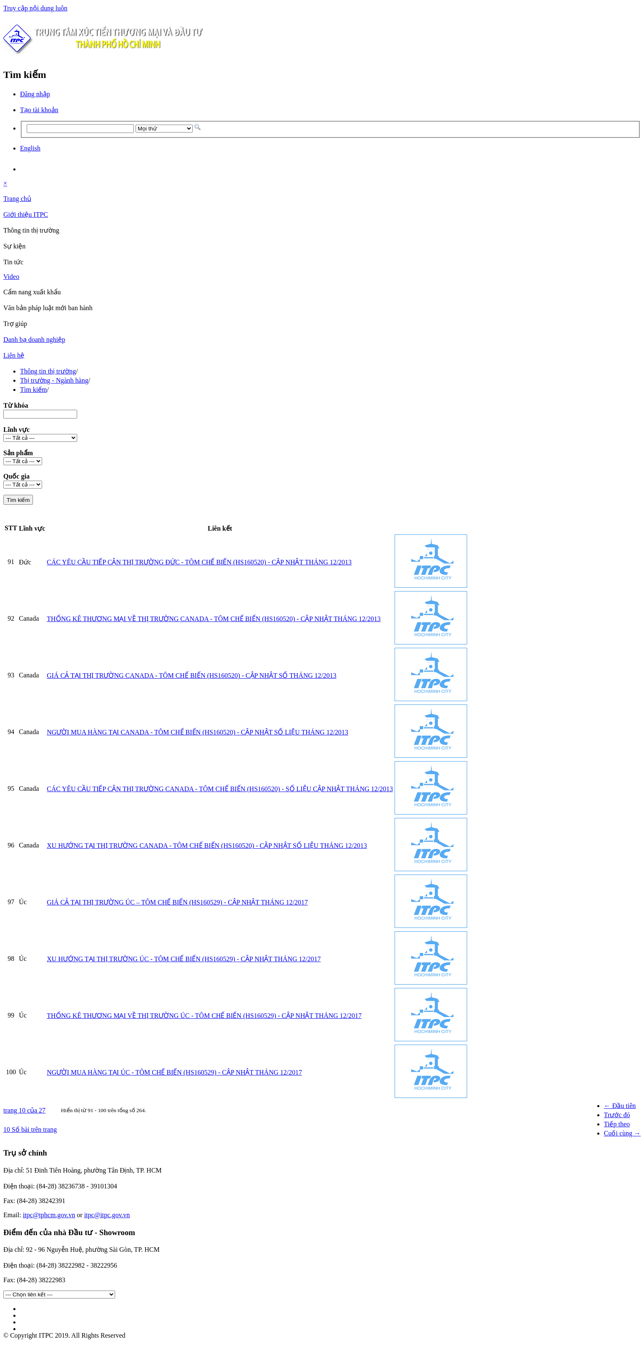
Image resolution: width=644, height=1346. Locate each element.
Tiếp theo (617, 1124)
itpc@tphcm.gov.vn (49, 1214)
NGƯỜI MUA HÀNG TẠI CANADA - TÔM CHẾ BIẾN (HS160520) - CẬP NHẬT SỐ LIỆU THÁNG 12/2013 (197, 732)
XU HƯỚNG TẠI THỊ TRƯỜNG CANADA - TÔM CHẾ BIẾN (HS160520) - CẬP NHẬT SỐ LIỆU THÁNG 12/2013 (207, 845)
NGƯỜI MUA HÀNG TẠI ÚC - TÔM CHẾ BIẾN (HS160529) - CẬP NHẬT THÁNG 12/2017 (174, 1072)
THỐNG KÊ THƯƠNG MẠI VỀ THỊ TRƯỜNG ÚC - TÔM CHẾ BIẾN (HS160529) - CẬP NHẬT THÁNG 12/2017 (204, 1015)
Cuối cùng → (622, 1133)
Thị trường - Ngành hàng (54, 380)
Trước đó (617, 1114)
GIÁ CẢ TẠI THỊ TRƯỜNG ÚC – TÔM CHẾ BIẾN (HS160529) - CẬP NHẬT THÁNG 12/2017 (177, 902)
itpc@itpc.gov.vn (107, 1214)
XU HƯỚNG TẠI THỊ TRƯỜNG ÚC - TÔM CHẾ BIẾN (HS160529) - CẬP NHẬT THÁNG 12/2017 (184, 959)
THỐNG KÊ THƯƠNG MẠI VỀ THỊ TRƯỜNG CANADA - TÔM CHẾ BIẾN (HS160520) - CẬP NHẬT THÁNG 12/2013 (213, 618)
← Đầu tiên (620, 1105)
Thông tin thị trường (48, 371)
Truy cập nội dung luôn (35, 8)
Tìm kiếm (33, 389)
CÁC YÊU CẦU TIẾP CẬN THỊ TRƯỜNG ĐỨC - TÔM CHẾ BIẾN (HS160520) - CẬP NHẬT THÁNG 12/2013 (199, 562)
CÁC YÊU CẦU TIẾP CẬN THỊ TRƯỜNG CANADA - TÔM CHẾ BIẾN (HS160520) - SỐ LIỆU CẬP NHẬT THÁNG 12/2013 (220, 788)
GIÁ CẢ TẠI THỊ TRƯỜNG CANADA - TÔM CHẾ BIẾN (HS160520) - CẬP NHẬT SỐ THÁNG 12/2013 (191, 675)
